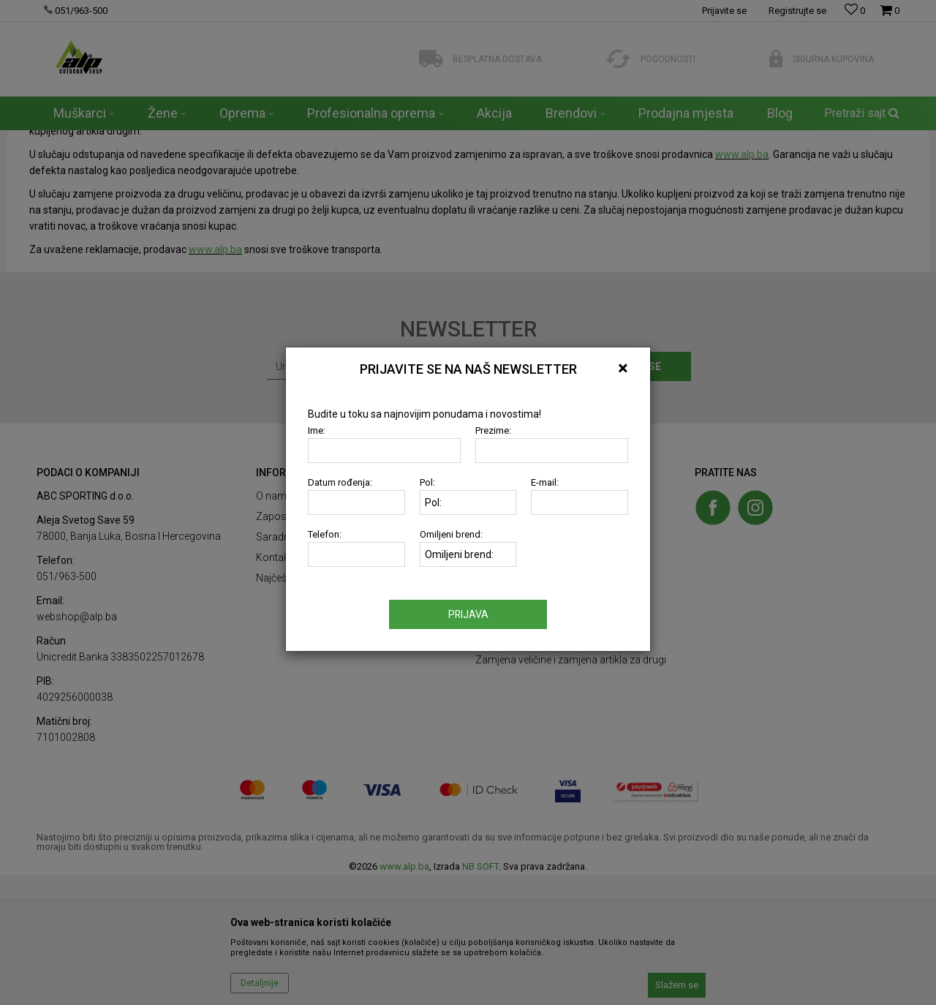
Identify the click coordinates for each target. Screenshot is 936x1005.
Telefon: (324, 537)
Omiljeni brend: (451, 537)
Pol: (427, 485)
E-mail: (545, 485)
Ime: (316, 433)
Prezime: (493, 433)
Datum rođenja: (340, 485)
